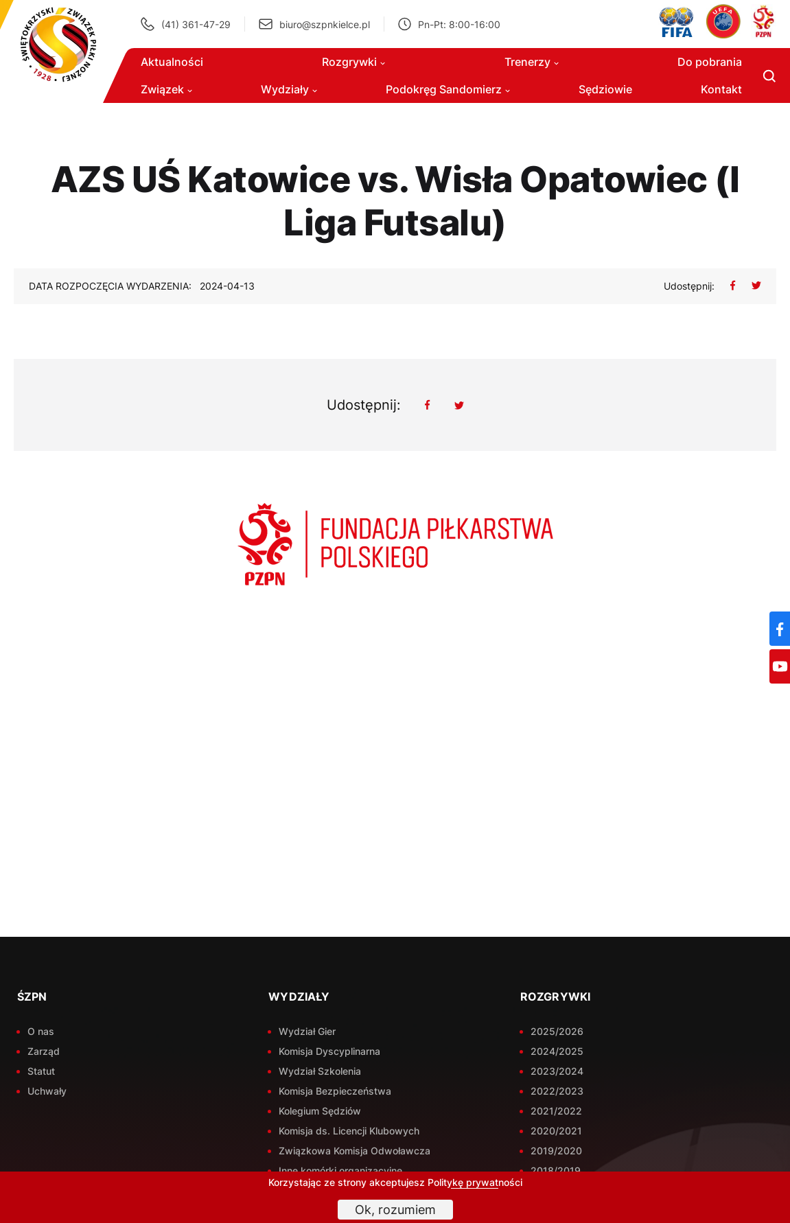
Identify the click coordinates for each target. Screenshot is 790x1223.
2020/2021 (556, 1131)
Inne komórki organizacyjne (340, 1170)
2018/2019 (556, 1170)
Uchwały (47, 1091)
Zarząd (43, 1051)
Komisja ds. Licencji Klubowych (349, 1131)
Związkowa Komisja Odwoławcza (354, 1150)
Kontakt (721, 89)
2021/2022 (556, 1111)
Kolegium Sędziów (320, 1111)
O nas (40, 1031)
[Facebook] (779, 629)
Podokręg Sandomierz (448, 89)
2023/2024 (557, 1071)
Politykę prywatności (475, 1182)
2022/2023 (557, 1091)
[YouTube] (779, 666)
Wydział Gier (307, 1031)
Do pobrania (709, 62)
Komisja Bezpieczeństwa (335, 1091)
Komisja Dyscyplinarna (329, 1051)
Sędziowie (605, 89)
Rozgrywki (353, 62)
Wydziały (289, 89)
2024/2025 (557, 1051)
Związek (166, 89)
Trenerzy (531, 62)
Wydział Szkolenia (320, 1071)
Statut (41, 1071)
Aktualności (172, 62)
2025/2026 (557, 1031)
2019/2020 (556, 1150)
